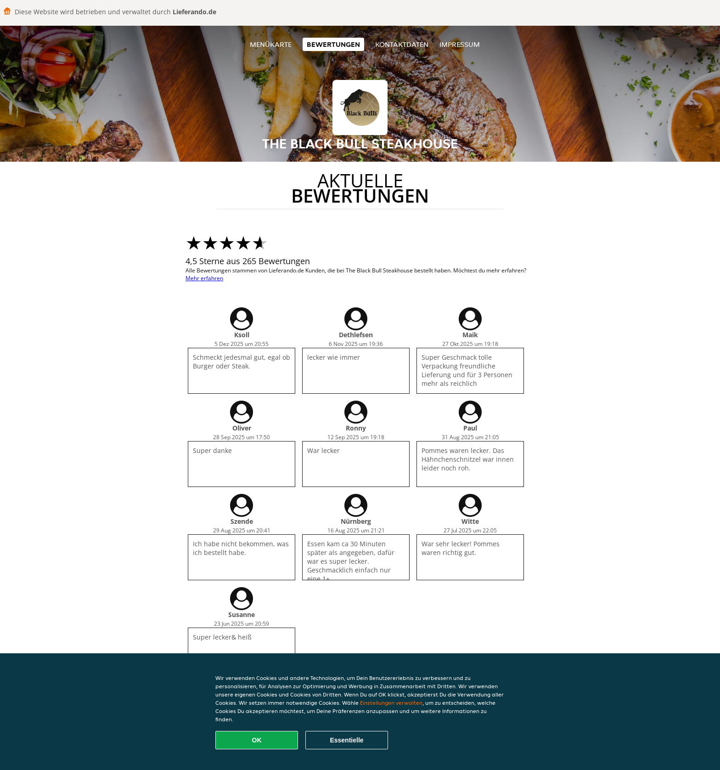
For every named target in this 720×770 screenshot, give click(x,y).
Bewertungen (333, 44)
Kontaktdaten (401, 44)
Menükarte (271, 44)
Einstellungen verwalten (391, 702)
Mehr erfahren (204, 278)
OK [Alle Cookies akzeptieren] (257, 740)
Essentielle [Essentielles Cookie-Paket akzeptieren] (346, 740)
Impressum (459, 44)
